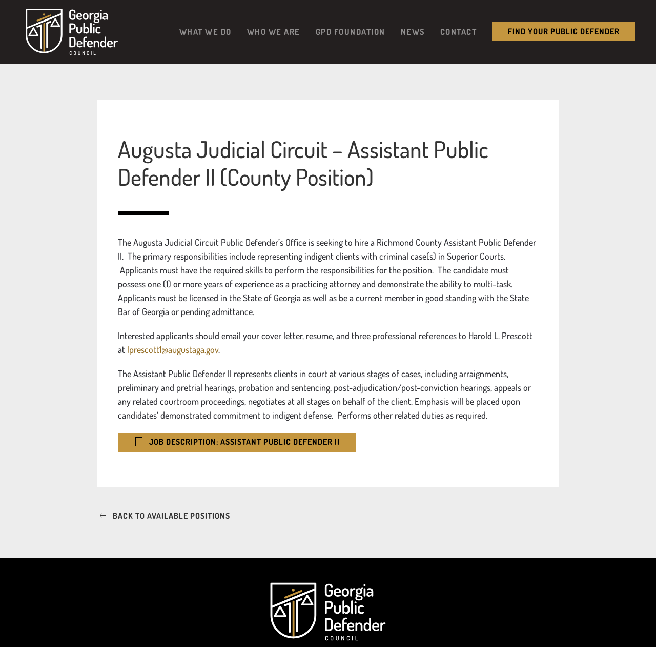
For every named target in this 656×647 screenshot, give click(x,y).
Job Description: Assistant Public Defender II (237, 442)
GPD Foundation (350, 31)
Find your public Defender (564, 31)
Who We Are (273, 31)
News (413, 31)
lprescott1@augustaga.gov (172, 349)
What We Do (205, 31)
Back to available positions (163, 516)
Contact (458, 31)
